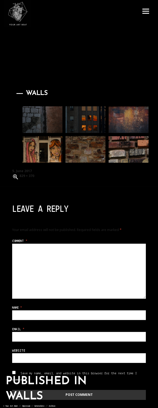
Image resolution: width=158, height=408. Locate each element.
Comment (19, 241)
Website (18, 350)
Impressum (26, 406)
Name (17, 308)
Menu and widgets (145, 11)
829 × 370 (26, 176)
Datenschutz (39, 406)
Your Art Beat (11, 406)
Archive (52, 406)
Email (18, 329)
